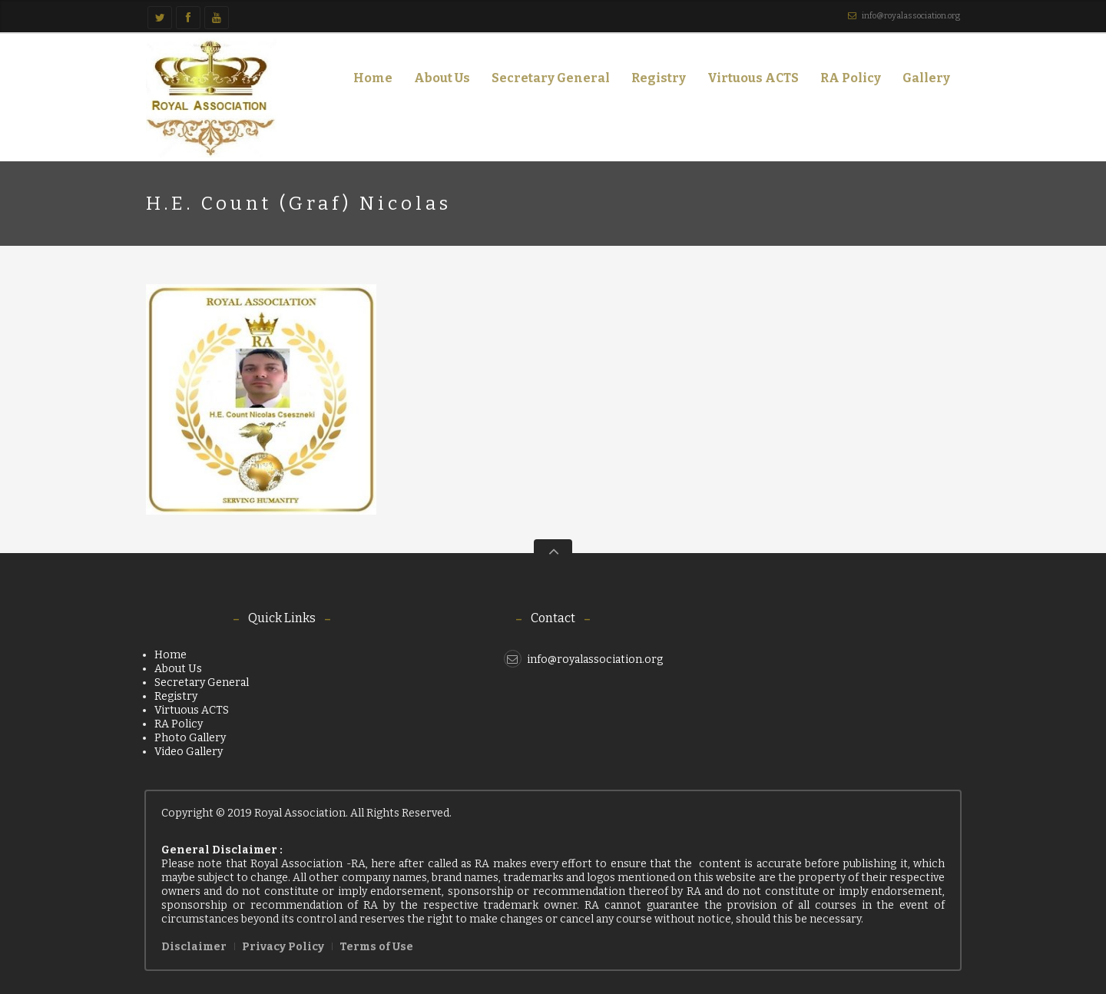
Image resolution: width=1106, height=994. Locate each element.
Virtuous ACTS (753, 78)
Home (372, 78)
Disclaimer (194, 946)
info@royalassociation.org (911, 16)
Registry (658, 78)
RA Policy (850, 78)
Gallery (921, 81)
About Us (437, 81)
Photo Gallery (190, 737)
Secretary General (551, 78)
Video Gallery (188, 751)
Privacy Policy (283, 946)
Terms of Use (376, 946)
